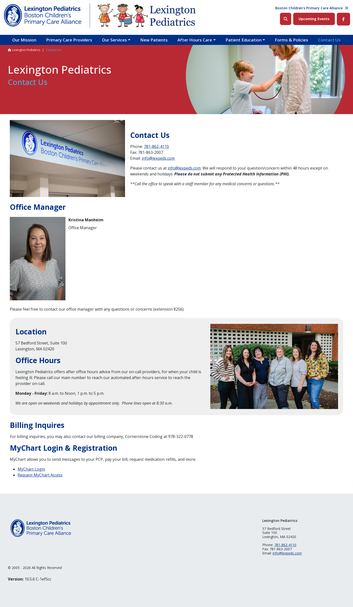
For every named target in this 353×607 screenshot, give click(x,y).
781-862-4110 (156, 146)
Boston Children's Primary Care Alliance (309, 8)
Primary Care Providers (69, 40)
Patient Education (244, 40)
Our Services (114, 40)
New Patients (154, 40)
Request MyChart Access (40, 475)
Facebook (343, 19)
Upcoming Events (314, 18)
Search (285, 19)
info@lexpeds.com (158, 158)
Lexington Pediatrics (26, 50)
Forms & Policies (291, 40)
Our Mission (24, 40)
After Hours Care (194, 40)
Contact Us (329, 40)
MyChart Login (31, 469)
